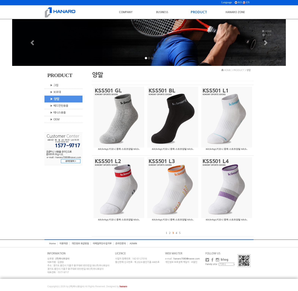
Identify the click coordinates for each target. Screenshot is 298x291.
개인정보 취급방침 (80, 243)
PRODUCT (199, 12)
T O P (266, 35)
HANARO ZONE (235, 12)
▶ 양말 (54, 99)
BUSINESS (162, 12)
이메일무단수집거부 (102, 243)
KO (238, 2)
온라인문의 (120, 243)
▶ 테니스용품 (58, 112)
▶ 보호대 (55, 92)
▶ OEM (54, 119)
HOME (267, 31)
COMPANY (125, 12)
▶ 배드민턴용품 (59, 105)
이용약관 (63, 243)
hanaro (123, 286)
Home (52, 243)
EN (246, 2)
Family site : (211, 264)
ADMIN (133, 243)
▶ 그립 (54, 85)
